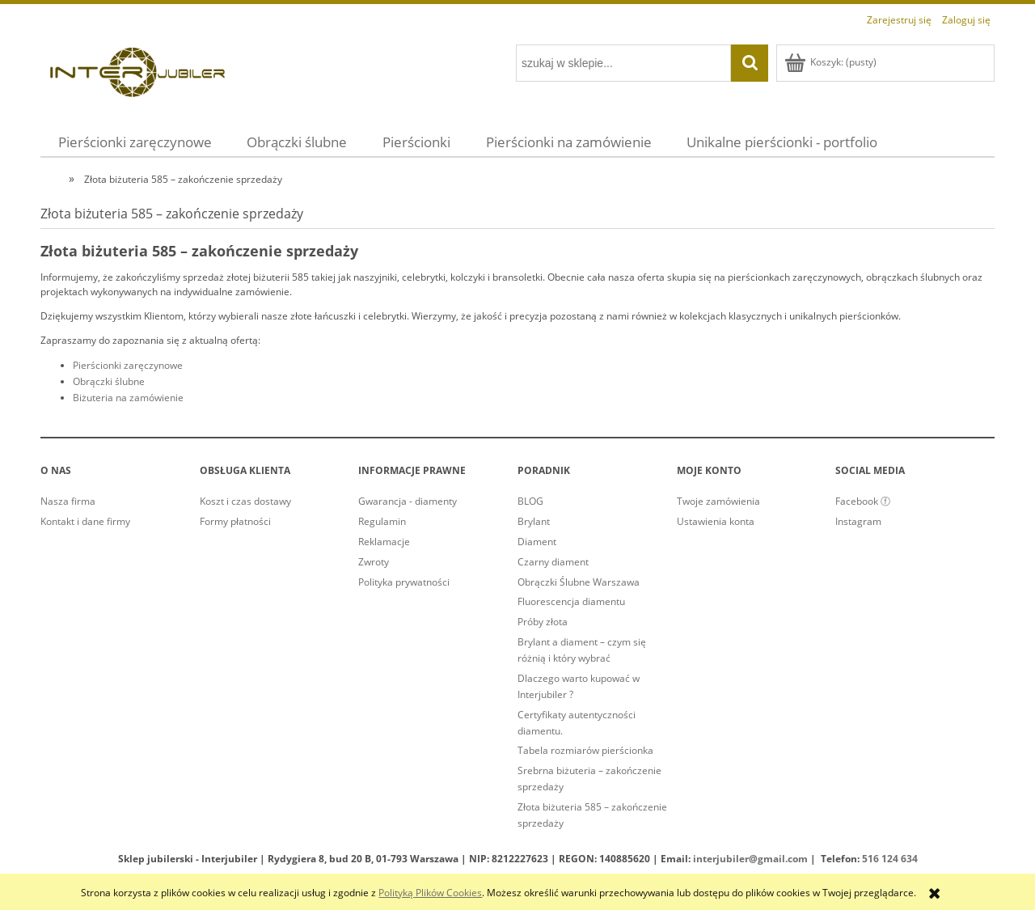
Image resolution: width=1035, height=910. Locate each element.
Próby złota (543, 622)
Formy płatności (235, 521)
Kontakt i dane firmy (85, 521)
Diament (537, 541)
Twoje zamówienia (718, 501)
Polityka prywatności (404, 582)
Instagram (858, 521)
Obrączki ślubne (109, 381)
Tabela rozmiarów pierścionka (585, 750)
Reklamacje (384, 541)
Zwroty (373, 562)
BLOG (530, 501)
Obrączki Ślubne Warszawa (579, 582)
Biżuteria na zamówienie (128, 397)
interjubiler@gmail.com (750, 859)
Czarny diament (553, 562)
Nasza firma (67, 501)
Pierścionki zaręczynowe (128, 365)
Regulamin (382, 521)
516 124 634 (890, 859)
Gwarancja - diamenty (407, 501)
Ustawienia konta (715, 521)
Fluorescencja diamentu (571, 601)
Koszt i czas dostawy (245, 501)
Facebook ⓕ (862, 501)
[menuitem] (135, 142)
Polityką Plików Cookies (430, 892)
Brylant (534, 521)
